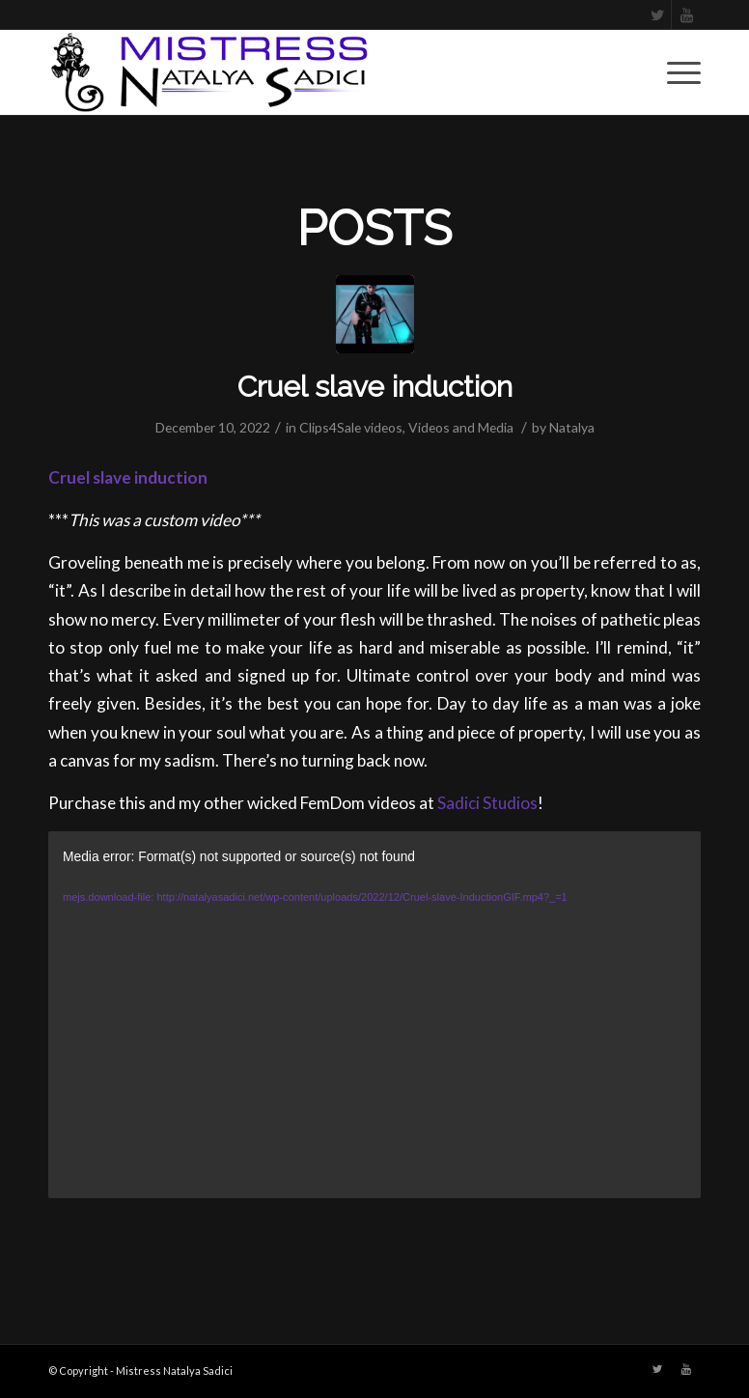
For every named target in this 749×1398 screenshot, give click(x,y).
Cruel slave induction (375, 387)
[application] (374, 1014)
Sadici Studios (487, 803)
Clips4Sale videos (350, 427)
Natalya (572, 427)
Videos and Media (460, 427)
